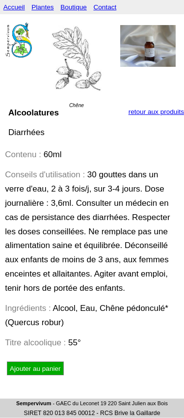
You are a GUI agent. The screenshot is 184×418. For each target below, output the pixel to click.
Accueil (14, 7)
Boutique (73, 7)
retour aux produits (156, 111)
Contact (104, 7)
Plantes (42, 7)
